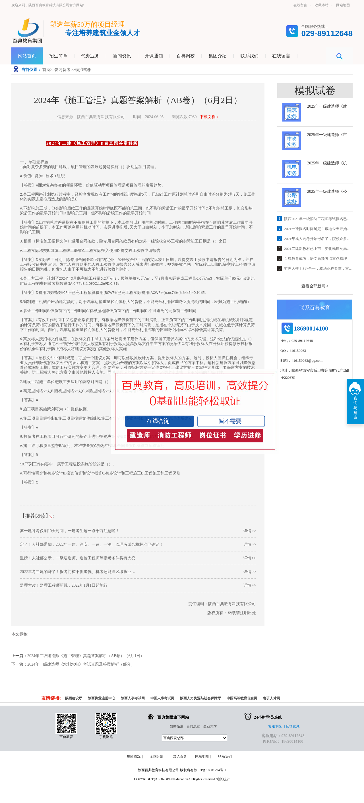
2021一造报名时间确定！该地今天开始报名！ (318, 229)
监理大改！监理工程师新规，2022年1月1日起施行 (138, 585)
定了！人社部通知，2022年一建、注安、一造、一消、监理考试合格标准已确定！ (138, 544)
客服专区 (275, 726)
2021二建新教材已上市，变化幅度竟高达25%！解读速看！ (318, 248)
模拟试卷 (83, 70)
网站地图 (343, 5)
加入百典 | (180, 756)
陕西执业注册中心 (101, 698)
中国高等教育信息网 (242, 698)
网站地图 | (203, 756)
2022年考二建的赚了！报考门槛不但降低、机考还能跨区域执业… (138, 571)
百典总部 (193, 726)
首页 (46, 70)
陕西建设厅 (73, 698)
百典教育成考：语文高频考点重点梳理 (315, 258)
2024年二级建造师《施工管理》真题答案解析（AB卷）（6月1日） (85, 656)
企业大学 (210, 726)
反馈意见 (292, 726)
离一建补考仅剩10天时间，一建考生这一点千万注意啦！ (138, 531)
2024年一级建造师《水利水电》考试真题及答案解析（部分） (81, 664)
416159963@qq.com (306, 360)
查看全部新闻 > (314, 286)
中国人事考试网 (162, 698)
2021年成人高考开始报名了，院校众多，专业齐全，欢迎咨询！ (318, 239)
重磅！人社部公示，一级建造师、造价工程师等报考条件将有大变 (138, 558)
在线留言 (300, 5)
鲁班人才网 (271, 698)
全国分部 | (157, 756)
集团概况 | (135, 756)
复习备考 (63, 70)
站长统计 (223, 779)
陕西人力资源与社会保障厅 (200, 698)
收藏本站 (321, 5)
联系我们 (225, 756)
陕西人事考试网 (133, 698)
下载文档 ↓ (209, 117)
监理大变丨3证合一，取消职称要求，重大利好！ (318, 268)
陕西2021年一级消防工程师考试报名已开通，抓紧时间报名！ (318, 219)
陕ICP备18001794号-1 (210, 770)
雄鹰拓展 (176, 726)
